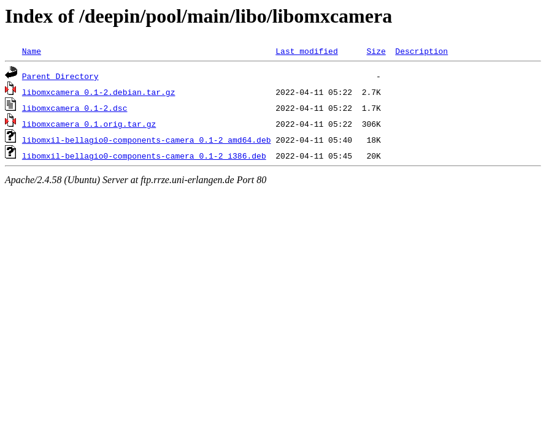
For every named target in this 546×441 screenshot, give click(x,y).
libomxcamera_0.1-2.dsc (75, 107)
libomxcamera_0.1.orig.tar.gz (89, 123)
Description (421, 50)
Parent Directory (60, 75)
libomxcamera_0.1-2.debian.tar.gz (98, 91)
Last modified (306, 50)
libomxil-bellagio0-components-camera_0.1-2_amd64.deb (146, 139)
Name (31, 50)
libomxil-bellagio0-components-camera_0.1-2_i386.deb (144, 155)
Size (375, 50)
